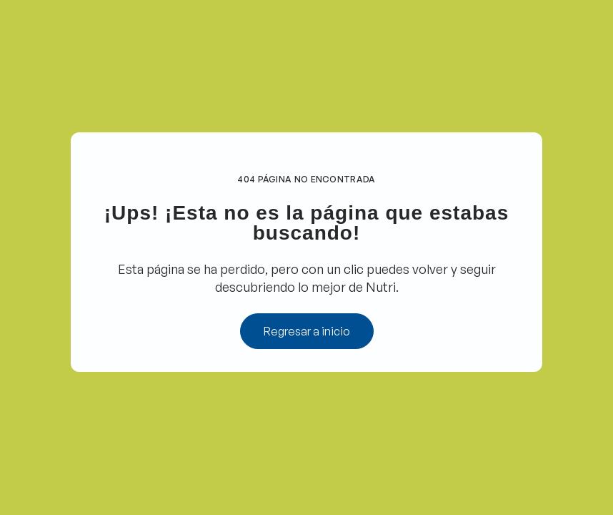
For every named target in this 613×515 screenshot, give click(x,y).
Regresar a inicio (307, 331)
